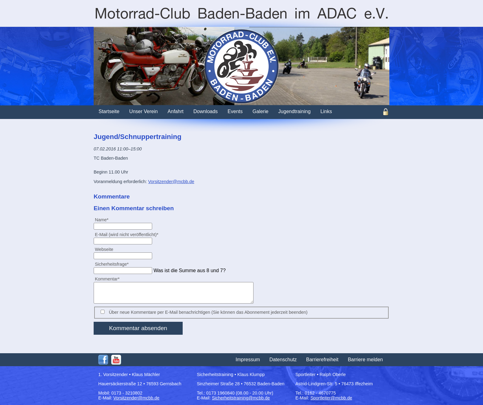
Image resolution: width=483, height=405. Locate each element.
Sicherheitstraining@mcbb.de (241, 397)
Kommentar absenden (138, 328)
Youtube (116, 360)
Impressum (248, 359)
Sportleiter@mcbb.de (331, 397)
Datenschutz (283, 359)
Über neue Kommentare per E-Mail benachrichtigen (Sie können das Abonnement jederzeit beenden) (208, 312)
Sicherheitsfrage (112, 264)
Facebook (103, 360)
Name (104, 219)
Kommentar (107, 278)
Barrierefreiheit (322, 359)
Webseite (104, 249)
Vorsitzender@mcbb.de (171, 181)
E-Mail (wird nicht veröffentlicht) (126, 234)
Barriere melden (365, 359)
